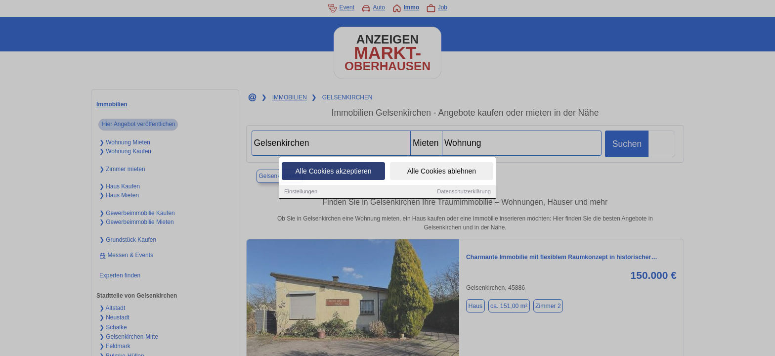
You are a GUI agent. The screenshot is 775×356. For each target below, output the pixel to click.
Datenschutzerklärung (464, 192)
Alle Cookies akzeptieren (333, 172)
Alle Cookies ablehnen (441, 172)
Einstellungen (300, 192)
